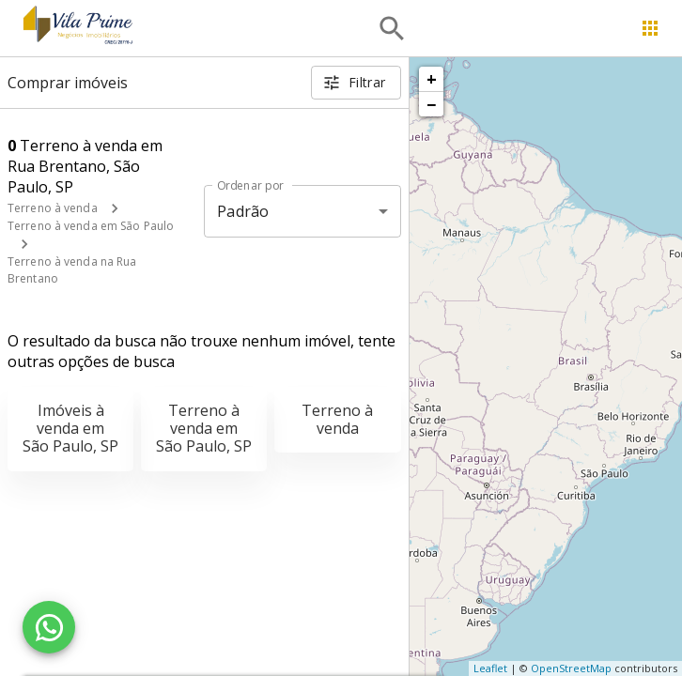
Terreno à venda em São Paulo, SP (204, 428)
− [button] (431, 104)
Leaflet (490, 668)
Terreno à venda (53, 208)
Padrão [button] (243, 211)
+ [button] (431, 79)
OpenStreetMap (571, 668)
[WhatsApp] (49, 627)
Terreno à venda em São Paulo (91, 226)
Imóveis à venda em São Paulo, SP (70, 428)
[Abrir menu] (650, 28)
